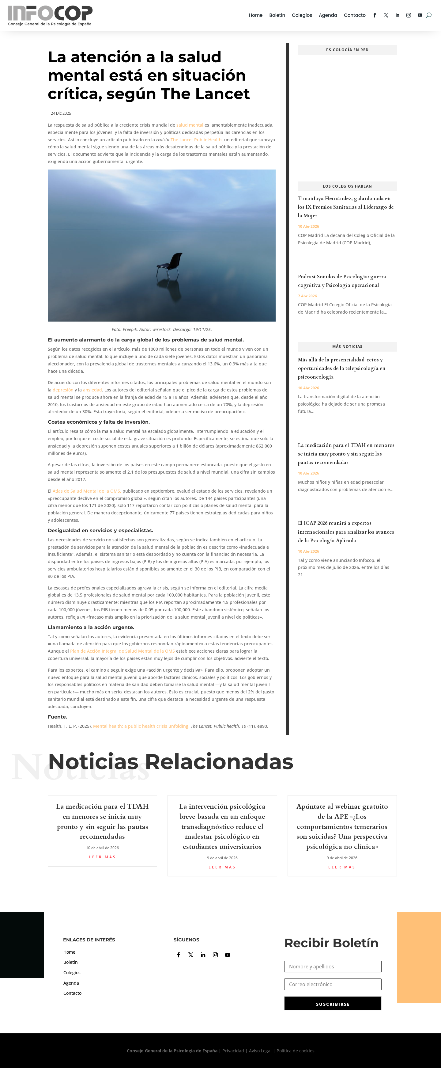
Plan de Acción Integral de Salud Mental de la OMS (123, 651)
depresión (63, 390)
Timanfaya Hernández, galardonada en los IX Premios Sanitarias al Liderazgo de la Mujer (346, 207)
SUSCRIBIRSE (333, 1004)
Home (256, 15)
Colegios (302, 15)
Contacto (355, 15)
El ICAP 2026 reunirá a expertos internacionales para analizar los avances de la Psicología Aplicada (346, 532)
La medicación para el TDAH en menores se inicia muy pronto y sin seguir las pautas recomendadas (346, 454)
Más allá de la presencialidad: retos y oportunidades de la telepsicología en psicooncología (342, 368)
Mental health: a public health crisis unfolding (140, 726)
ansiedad (92, 390)
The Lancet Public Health (196, 140)
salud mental (189, 125)
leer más (102, 857)
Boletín (277, 15)
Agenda (328, 15)
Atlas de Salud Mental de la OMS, (87, 491)
